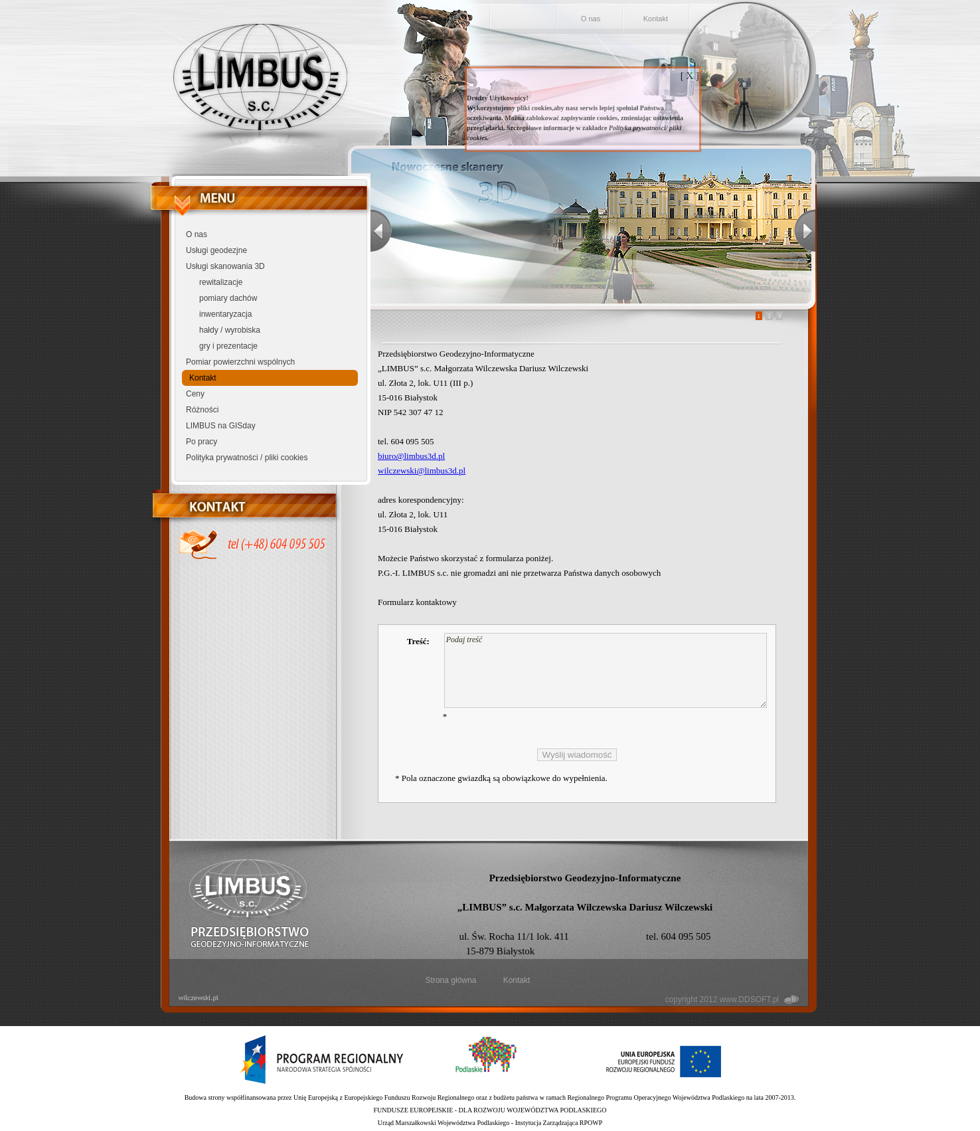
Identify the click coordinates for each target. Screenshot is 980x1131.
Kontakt (655, 19)
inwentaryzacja (225, 314)
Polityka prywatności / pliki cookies (246, 457)
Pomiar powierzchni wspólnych (240, 362)
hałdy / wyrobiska (229, 330)
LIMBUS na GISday (221, 425)
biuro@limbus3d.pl (411, 456)
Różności (202, 409)
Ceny (195, 393)
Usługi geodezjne (216, 250)
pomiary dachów (228, 298)
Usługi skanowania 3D (225, 266)
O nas (590, 19)
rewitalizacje (220, 282)
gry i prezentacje (228, 346)
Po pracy (201, 441)
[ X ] (690, 75)
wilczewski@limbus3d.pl (421, 471)
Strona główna (451, 980)
